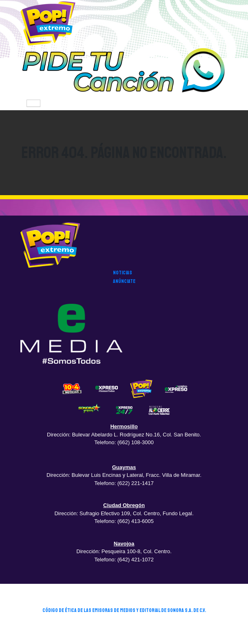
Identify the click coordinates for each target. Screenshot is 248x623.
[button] (124, 71)
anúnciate (124, 281)
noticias (122, 272)
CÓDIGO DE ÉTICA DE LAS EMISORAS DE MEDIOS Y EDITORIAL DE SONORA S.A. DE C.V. (124, 610)
